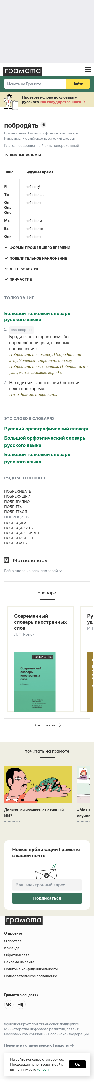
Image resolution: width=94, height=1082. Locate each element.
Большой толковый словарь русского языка (37, 316)
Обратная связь (17, 955)
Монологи (12, 821)
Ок (77, 1064)
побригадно (17, 501)
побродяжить (18, 528)
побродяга (15, 523)
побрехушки (17, 496)
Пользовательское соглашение (30, 976)
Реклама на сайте (19, 962)
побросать (15, 543)
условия (44, 1069)
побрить (13, 506)
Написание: (12, 138)
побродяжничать (22, 533)
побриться (15, 511)
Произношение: (15, 133)
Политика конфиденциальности (31, 969)
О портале (13, 941)
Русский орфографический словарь (47, 428)
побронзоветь (19, 538)
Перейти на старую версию (39, 1045)
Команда (11, 948)
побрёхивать (17, 491)
